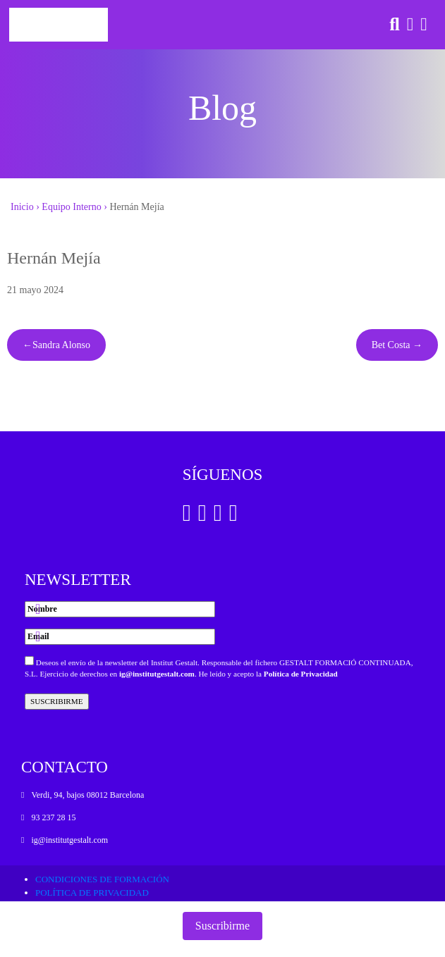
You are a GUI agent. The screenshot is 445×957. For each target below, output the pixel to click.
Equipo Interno (71, 207)
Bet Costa (391, 345)
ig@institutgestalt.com (157, 673)
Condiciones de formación (102, 879)
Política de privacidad (92, 892)
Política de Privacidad (301, 673)
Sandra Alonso (61, 345)
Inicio (22, 207)
